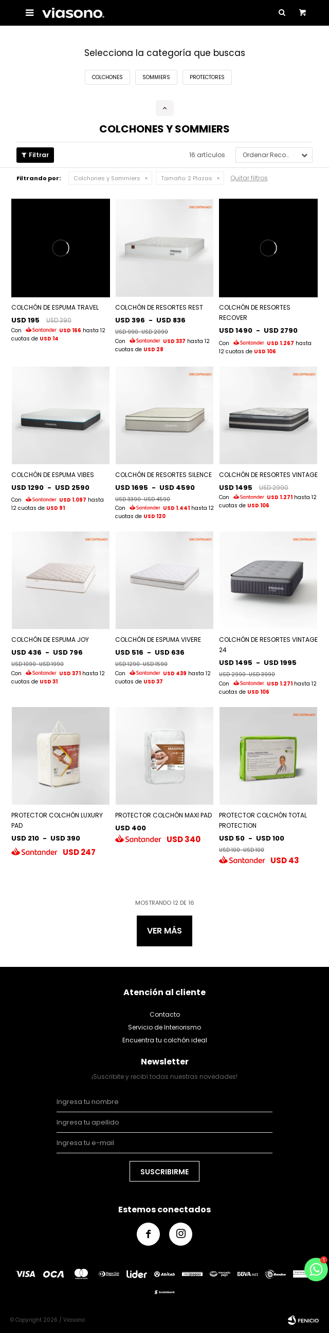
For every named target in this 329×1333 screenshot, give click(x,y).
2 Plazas (186, 178)
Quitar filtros (249, 178)
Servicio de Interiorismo (164, 1027)
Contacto (165, 1014)
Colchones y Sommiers (107, 178)
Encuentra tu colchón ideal (164, 1040)
